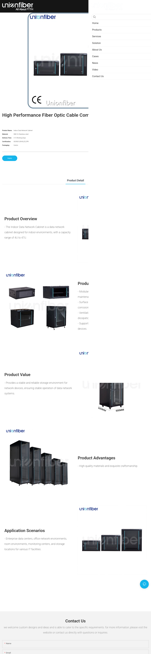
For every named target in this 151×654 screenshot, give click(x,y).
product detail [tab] (75, 180)
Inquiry (10, 158)
